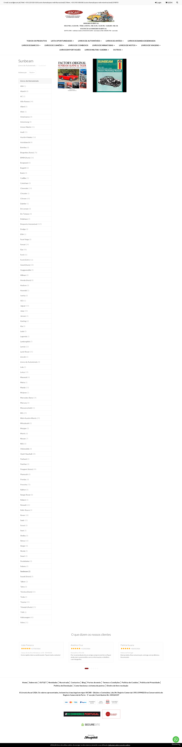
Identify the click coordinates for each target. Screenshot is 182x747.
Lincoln (24, 357)
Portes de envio (94, 682)
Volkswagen (26, 617)
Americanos (26, 117)
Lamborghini (26, 341)
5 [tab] (95, 668)
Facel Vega (25, 239)
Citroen (25, 198)
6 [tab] (97, 668)
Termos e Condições (111, 682)
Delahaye (25, 219)
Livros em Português (70, 50)
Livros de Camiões (54, 45)
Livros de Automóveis (90, 41)
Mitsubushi (26, 423)
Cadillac (24, 178)
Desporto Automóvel (31, 224)
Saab (24, 520)
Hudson (24, 285)
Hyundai (24, 290)
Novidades (53, 682)
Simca (24, 541)
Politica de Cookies (130, 682)
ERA (23, 234)
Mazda (24, 387)
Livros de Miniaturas (103, 45)
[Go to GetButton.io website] (176, 744)
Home (24, 682)
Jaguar (24, 306)
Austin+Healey (28, 137)
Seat (23, 530)
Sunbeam (25, 60)
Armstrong (25, 122)
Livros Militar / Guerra (97, 50)
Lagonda (25, 336)
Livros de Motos (128, 45)
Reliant (24, 500)
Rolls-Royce (26, 510)
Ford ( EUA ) (26, 260)
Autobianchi (26, 142)
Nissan (24, 438)
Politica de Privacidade (150, 682)
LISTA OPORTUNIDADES (62, 41)
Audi (23, 132)
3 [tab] (91, 668)
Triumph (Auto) (28, 607)
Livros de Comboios (78, 45)
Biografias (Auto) (28, 152)
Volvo (24, 622)
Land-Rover (26, 352)
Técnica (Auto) (28, 592)
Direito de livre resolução (117, 686)
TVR (23, 612)
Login (158, 2)
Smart (23, 556)
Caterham (25, 183)
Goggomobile (26, 270)
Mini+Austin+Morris (30, 418)
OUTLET (43, 682)
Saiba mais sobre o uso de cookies (119, 745)
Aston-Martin (27, 127)
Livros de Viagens (150, 45)
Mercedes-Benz (28, 398)
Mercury (24, 403)
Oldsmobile (26, 449)
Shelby (24, 536)
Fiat (23, 249)
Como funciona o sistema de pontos (89, 686)
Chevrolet (26, 188)
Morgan (24, 428)
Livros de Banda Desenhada (141, 41)
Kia (22, 326)
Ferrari (24, 244)
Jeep (24, 311)
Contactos (75, 682)
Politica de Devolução (63, 686)
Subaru (24, 566)
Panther (24, 464)
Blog (84, 682)
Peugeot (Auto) (28, 469)
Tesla (23, 597)
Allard (23, 106)
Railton (24, 490)
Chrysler (25, 193)
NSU (23, 444)
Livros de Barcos (31, 45)
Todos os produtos (37, 41)
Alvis (23, 112)
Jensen (24, 316)
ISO (23, 301)
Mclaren (24, 393)
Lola (23, 367)
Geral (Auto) (27, 265)
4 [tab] (93, 668)
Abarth (24, 91)
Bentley (24, 147)
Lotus (24, 372)
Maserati (25, 377)
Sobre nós (33, 682)
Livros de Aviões (115, 41)
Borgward (25, 163)
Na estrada (64, 682)
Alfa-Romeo (26, 101)
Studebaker (26, 561)
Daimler (24, 204)
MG (23, 413)
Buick (23, 173)
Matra (23, 382)
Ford (23, 255)
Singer (24, 546)
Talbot (24, 581)
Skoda (24, 551)
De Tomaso (26, 214)
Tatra (23, 587)
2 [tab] (89, 668)
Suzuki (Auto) (26, 576)
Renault (25, 505)
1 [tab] (87, 668)
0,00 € (169, 2)
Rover (24, 515)
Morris (24, 433)
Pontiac (24, 479)
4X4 (23, 86)
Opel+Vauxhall (28, 454)
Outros (118, 50)
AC (22, 96)
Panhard (24, 459)
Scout (23, 525)
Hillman (24, 275)
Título (31, 72)
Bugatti (24, 168)
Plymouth (25, 474)
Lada (23, 331)
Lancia (24, 347)
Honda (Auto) (26, 280)
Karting (24, 321)
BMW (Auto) (27, 158)
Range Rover (26, 495)
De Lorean (25, 209)
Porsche (25, 484)
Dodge (24, 229)
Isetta (24, 295)
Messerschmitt (27, 408)
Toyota (25, 602)
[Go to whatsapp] (176, 739)
